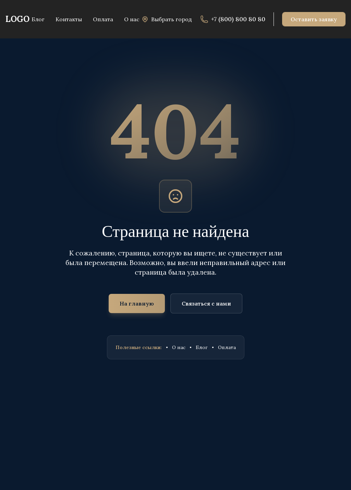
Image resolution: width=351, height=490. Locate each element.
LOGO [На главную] (17, 19)
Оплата (227, 347)
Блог (202, 347)
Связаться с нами (206, 303)
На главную (137, 303)
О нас (178, 347)
